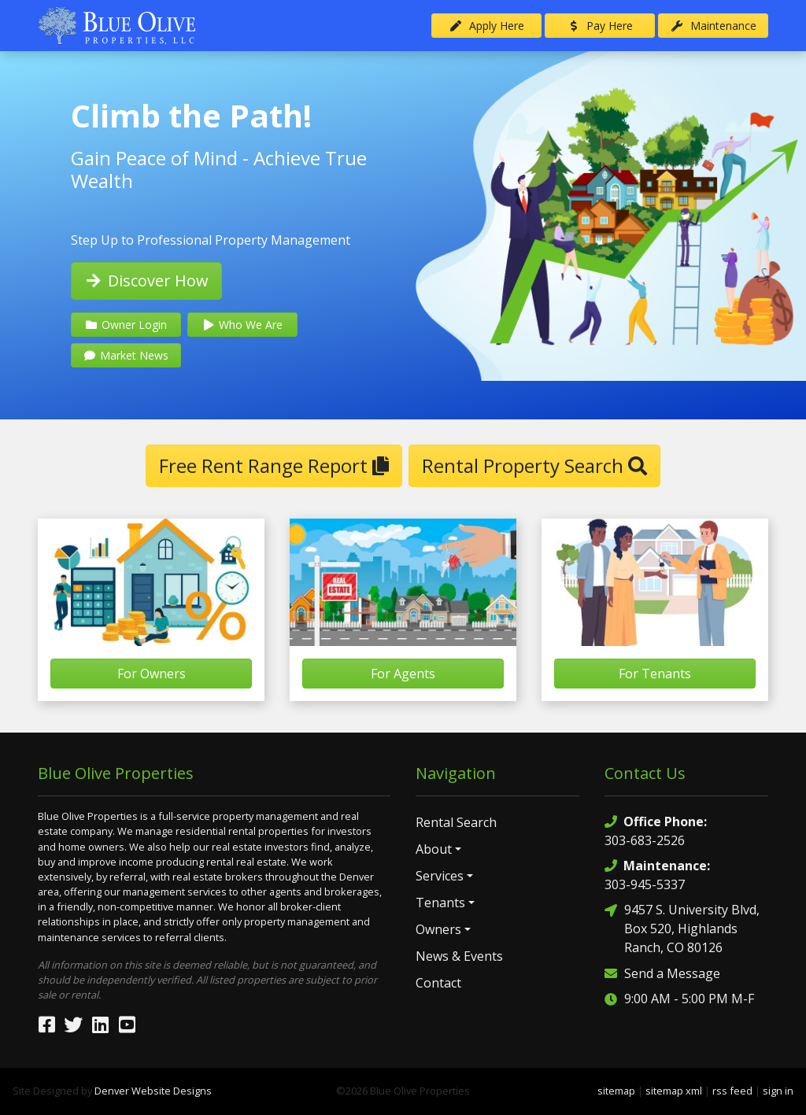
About (434, 849)
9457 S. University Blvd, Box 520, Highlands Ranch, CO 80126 (682, 928)
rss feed (732, 1091)
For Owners (151, 673)
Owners (438, 929)
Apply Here (486, 25)
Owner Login (125, 324)
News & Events (459, 956)
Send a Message (662, 973)
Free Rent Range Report (274, 465)
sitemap (616, 1091)
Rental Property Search (534, 465)
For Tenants (655, 673)
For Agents (403, 673)
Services (440, 875)
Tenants (440, 902)
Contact (438, 982)
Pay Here (600, 25)
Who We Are (242, 324)
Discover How (146, 280)
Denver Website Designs (153, 1091)
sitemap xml (673, 1091)
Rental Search (456, 822)
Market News (125, 355)
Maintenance (713, 25)
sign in (778, 1091)
